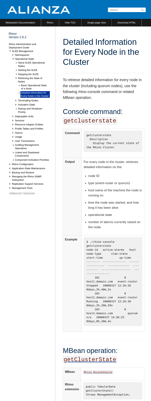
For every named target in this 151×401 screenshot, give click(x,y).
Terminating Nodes (28, 100)
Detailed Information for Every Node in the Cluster (35, 94)
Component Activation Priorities (32, 159)
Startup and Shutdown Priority (30, 110)
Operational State (24, 58)
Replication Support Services (27, 183)
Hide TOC (70, 22)
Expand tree (29, 193)
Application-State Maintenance (28, 168)
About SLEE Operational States (31, 64)
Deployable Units (24, 116)
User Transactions (25, 141)
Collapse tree (15, 193)
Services (19, 120)
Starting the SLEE (27, 70)
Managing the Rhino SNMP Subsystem (27, 178)
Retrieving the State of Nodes (30, 80)
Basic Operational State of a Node (34, 87)
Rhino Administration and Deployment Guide (22, 46)
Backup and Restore (23, 172)
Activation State (26, 104)
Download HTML (126, 22)
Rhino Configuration (23, 164)
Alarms (18, 132)
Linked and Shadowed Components (27, 154)
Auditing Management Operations (27, 146)
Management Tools (22, 188)
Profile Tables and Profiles (29, 128)
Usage (18, 136)
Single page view (96, 22)
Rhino (50, 22)
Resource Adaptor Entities (29, 124)
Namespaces (22, 55)
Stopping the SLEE (28, 74)
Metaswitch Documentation (20, 22)
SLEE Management (22, 51)
